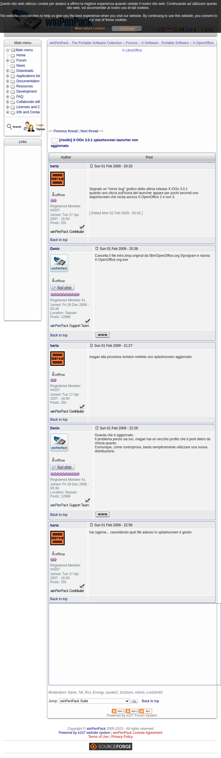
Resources (24, 86)
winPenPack (96, 729)
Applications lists (29, 76)
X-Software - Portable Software (165, 43)
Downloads (24, 71)
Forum (21, 60)
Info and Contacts (29, 112)
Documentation (28, 81)
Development (26, 91)
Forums (132, 43)
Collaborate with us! (31, 102)
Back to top (59, 240)
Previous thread (65, 131)
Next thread (89, 131)
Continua (127, 28)
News (20, 66)
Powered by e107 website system (84, 733)
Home (21, 55)
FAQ (19, 97)
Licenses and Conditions (35, 107)
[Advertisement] (22, 233)
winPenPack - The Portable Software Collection (85, 43)
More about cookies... (91, 28)
